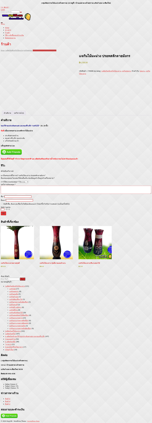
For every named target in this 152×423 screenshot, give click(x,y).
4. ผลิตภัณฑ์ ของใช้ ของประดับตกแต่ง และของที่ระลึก (25, 336)
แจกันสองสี (13, 305)
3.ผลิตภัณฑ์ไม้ (10, 334)
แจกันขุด (12, 289)
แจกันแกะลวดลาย (16, 318)
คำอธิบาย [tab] (7, 113)
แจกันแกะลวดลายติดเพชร (18, 323)
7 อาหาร (8, 344)
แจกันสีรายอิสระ (15, 307)
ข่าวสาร (8, 30)
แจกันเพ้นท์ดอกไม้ (16, 312)
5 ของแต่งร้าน (10, 339)
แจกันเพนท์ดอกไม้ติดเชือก (19, 315)
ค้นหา (22, 279)
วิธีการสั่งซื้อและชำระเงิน (14, 35)
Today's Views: (10, 386)
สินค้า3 (7, 404)
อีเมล (3, 200)
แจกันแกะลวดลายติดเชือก (18, 320)
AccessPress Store (33, 421)
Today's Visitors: (11, 388)
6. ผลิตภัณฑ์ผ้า (10, 342)
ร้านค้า (7, 33)
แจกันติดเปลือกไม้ (15, 299)
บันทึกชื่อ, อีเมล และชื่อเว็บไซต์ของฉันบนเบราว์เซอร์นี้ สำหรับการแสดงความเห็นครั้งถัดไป (36, 204)
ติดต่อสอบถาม (10, 38)
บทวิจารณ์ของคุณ (8, 184)
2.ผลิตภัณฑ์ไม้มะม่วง (13, 331)
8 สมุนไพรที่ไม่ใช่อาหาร (14, 347)
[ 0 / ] (5, 7)
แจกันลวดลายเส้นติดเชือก (18, 302)
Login (3, 9)
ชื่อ (2, 196)
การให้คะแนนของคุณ (9, 182)
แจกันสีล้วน (13, 310)
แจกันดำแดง (13, 297)
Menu (3, 24)
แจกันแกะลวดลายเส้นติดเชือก (20, 328)
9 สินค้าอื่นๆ (9, 350)
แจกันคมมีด (13, 294)
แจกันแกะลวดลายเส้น (17, 326)
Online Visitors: (10, 384)
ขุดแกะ (142, 71)
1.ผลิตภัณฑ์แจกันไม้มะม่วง (14, 50)
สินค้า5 (7, 399)
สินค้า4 (7, 401)
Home (7, 28)
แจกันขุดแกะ (28, 50)
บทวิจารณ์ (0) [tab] (19, 113)
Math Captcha (5, 207)
